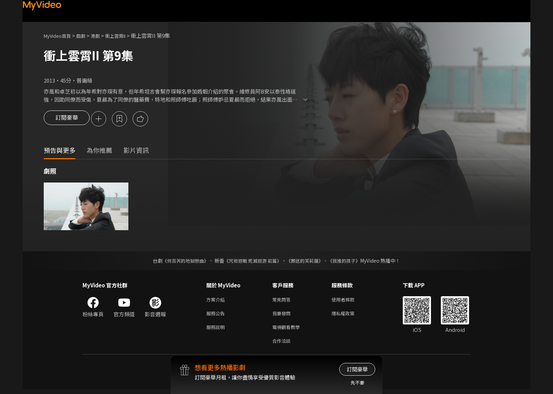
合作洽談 (282, 345)
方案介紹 (216, 300)
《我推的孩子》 (349, 261)
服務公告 (216, 315)
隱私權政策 (349, 315)
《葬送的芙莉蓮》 (307, 261)
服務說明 (216, 330)
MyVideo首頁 (60, 35)
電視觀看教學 (288, 330)
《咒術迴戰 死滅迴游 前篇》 (252, 261)
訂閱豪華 (66, 119)
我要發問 (282, 315)
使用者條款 (349, 300)
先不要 (357, 382)
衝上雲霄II (125, 35)
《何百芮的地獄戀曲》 (181, 261)
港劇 (102, 35)
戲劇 (86, 35)
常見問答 (282, 300)
